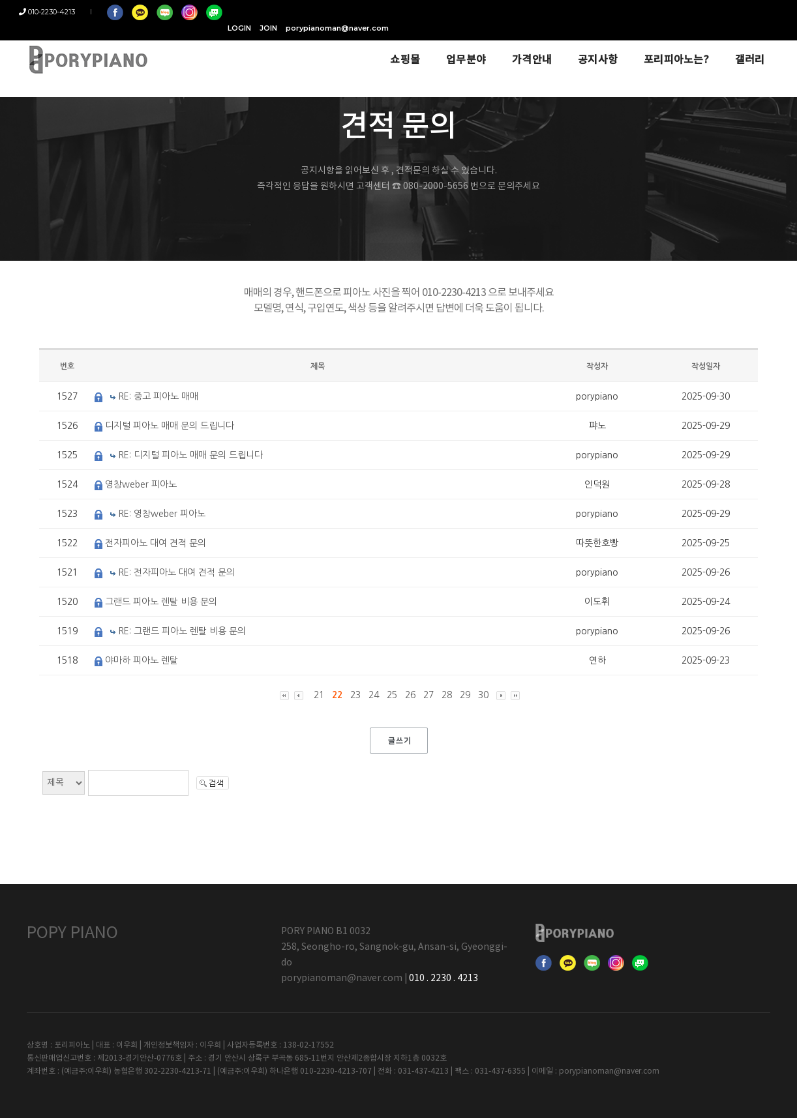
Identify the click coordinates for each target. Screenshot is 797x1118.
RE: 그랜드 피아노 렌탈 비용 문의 (182, 631)
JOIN (650, 11)
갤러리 (727, 47)
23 (355, 694)
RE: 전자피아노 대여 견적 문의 (176, 572)
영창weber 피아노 (141, 484)
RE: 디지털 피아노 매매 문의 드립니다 (190, 455)
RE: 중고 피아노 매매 (158, 396)
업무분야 (443, 47)
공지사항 (575, 47)
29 (465, 694)
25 (392, 694)
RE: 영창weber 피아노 (161, 513)
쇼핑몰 (382, 47)
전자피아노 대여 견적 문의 (155, 543)
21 (319, 694)
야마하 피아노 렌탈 (141, 660)
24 (373, 694)
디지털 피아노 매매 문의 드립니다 (169, 425)
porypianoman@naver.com (718, 11)
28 (447, 694)
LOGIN (621, 11)
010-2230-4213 (55, 11)
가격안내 (509, 47)
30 (483, 694)
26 (410, 694)
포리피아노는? (653, 47)
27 (428, 694)
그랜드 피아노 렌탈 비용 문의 (161, 601)
